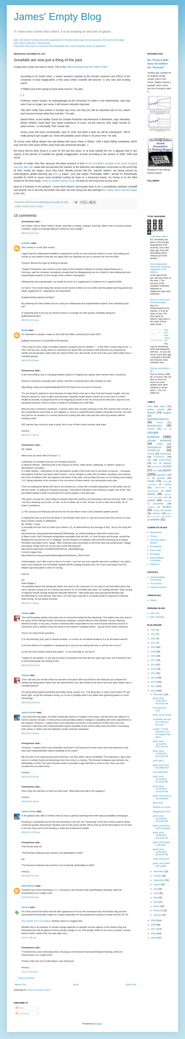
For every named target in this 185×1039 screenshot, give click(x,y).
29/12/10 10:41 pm (30, 665)
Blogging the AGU (161, 811)
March (156, 906)
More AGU (158, 802)
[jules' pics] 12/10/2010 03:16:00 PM (160, 818)
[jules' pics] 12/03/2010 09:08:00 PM (160, 852)
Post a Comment (26, 978)
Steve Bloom (28, 885)
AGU (149, 406)
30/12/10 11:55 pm (30, 832)
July (155, 889)
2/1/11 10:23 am (29, 971)
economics (159, 456)
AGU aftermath (160, 772)
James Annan (28, 712)
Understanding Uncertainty (157, 578)
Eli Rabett (155, 554)
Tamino (153, 536)
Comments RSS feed (47, 46)
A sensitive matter (159, 236)
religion (156, 510)
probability (158, 503)
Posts (20, 1008)
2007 (153, 929)
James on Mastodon (96, 46)
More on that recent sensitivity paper (159, 301)
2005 (153, 937)
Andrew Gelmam (158, 587)
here (55, 174)
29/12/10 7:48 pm (30, 603)
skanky (25, 613)
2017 (153, 660)
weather (155, 519)
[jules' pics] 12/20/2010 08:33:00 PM (160, 754)
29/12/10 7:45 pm (30, 435)
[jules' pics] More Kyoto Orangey (161, 827)
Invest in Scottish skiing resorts (59, 180)
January (157, 915)
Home (76, 984)
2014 (153, 673)
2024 (153, 629)
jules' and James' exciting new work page (34, 40)
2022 (153, 638)
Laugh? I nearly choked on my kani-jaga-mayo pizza (162, 733)
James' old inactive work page (69, 40)
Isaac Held (155, 550)
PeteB (24, 330)
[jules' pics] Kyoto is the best (161, 843)
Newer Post (20, 984)
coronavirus (154, 447)
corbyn (159, 444)
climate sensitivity (159, 440)
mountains (152, 484)
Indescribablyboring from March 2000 (87, 67)
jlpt (148, 478)
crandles (25, 243)
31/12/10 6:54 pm (30, 897)
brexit (160, 422)
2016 (153, 664)
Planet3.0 (154, 564)
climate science (29, 206)
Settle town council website (71, 46)
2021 (153, 643)
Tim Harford (156, 583)
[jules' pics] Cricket (162, 715)
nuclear (167, 484)
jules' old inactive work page (110, 40)
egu (149, 460)
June (156, 893)
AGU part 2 (158, 760)
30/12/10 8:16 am (30, 801)
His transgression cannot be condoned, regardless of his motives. (160, 268)
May (155, 897)
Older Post (131, 984)
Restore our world (161, 807)
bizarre (151, 412)
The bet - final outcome (167, 335)
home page (90, 40)
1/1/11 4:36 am (28, 937)
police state (162, 497)
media (39, 206)
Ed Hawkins (156, 546)
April (156, 902)
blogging (167, 412)
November (158, 871)
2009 (153, 920)
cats (165, 429)
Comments (22, 1013)
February (158, 910)
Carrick (25, 907)
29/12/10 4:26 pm (30, 360)
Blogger (98, 1023)
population (167, 501)
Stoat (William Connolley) (157, 559)
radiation (151, 507)
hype (168, 466)
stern (169, 513)
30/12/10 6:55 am (30, 776)
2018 (153, 656)
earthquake (165, 453)
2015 (153, 669)
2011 (153, 686)
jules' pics (155, 613)
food (155, 463)
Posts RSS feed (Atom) (25, 46)
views (55, 890)
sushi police (156, 517)
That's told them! (161, 859)
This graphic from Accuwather (36, 921)
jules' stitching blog (41, 43)
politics (151, 500)
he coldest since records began (120, 190)
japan (167, 470)
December (158, 694)
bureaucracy (154, 425)
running (167, 510)
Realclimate (156, 532)
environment (165, 460)
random (166, 506)
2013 (153, 677)
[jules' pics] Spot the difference (161, 766)
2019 (153, 651)
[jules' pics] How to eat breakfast (162, 797)
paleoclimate (153, 491)
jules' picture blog (22, 43)
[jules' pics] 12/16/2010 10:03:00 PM (160, 789)
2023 (153, 634)
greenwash (157, 466)
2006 (153, 933)
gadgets (167, 463)
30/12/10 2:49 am (30, 733)
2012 (153, 682)
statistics (156, 513)
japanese (161, 474)
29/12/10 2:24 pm (30, 233)
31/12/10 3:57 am (30, 875)
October (157, 876)
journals (161, 478)
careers (151, 429)
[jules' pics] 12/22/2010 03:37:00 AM (160, 744)
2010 (153, 690)
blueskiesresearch (158, 419)
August (157, 884)
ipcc (155, 470)
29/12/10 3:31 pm (30, 320)
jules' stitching (157, 617)
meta (165, 481)
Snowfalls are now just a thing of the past (162, 722)
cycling (150, 453)
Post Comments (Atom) (39, 990)
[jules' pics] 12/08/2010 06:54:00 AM (160, 835)
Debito (153, 600)
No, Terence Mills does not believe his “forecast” (158, 63)
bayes (163, 406)
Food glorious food (159, 709)
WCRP (168, 516)
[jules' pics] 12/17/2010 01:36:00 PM (160, 779)
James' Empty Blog (57, 16)
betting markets (156, 409)
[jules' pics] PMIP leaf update (161, 864)
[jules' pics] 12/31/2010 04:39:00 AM (160, 701)
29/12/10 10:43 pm (30, 702)
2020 (153, 647)
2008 (153, 924)
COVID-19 (153, 450)
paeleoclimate (160, 488)
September (159, 880)
